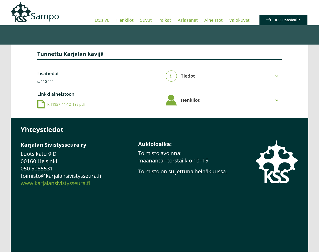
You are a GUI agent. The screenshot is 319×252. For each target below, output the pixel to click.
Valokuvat (239, 20)
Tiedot (188, 76)
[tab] (222, 76)
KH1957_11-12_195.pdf (66, 104)
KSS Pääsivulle (288, 20)
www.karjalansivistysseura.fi (55, 183)
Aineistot (213, 20)
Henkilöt (125, 20)
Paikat (164, 20)
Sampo (45, 16)
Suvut (146, 20)
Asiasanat (188, 20)
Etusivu (102, 20)
